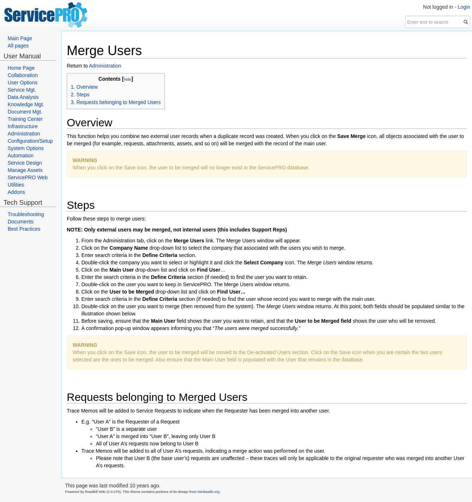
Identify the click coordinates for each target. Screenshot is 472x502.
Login (464, 7)
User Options (23, 82)
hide (127, 79)
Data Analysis (23, 97)
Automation (21, 155)
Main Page (20, 38)
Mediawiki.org (209, 492)
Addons (16, 192)
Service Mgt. (22, 90)
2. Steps (80, 94)
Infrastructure (23, 126)
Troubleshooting (26, 214)
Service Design (25, 163)
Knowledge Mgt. (26, 104)
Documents (21, 222)
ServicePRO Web (27, 177)
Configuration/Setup (30, 141)
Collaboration (23, 75)
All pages (18, 46)
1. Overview (84, 87)
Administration (24, 134)
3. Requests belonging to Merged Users (116, 102)
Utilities (16, 185)
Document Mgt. (25, 112)
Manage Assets (25, 170)
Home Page (21, 68)
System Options (26, 148)
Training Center (25, 119)
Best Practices (24, 229)
